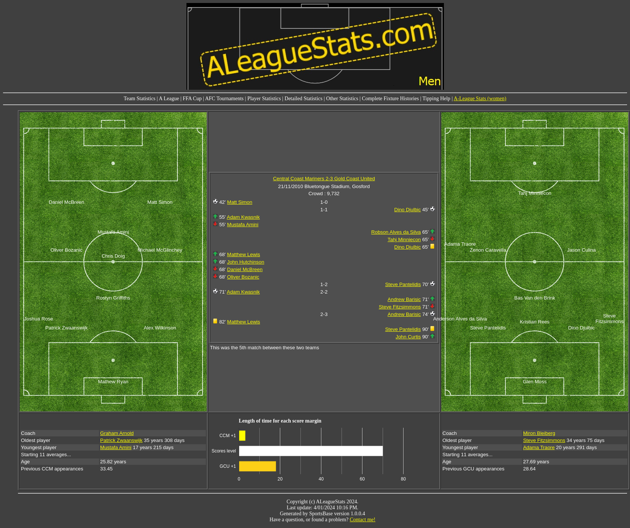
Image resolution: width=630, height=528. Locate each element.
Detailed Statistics (303, 98)
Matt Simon (239, 202)
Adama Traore (539, 447)
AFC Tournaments (224, 98)
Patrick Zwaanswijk (121, 440)
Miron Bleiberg (539, 433)
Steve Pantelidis (403, 284)
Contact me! (363, 519)
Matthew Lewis (243, 254)
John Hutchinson (245, 262)
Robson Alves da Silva (396, 232)
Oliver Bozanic (243, 277)
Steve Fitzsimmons (400, 307)
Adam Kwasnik (243, 217)
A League (169, 98)
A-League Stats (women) (480, 98)
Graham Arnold (117, 433)
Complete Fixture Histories (390, 98)
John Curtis (408, 337)
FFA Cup (192, 98)
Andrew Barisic (404, 299)
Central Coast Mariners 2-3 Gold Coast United (324, 178)
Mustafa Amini (243, 224)
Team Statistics (139, 98)
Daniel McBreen (245, 269)
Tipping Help (437, 98)
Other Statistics (342, 98)
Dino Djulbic (407, 209)
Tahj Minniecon (404, 239)
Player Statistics (264, 98)
